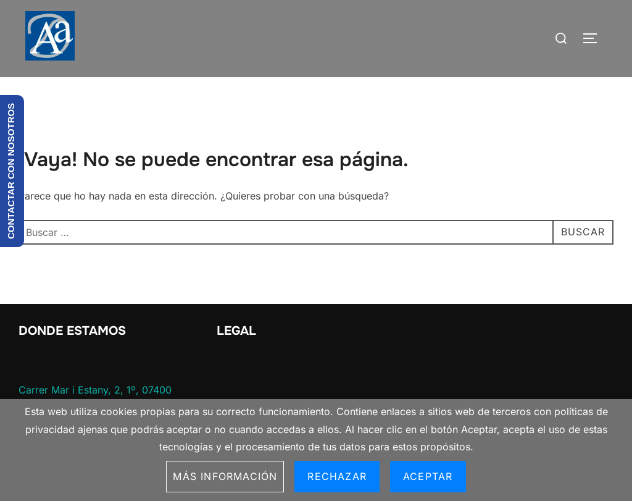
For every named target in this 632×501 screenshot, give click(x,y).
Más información (225, 476)
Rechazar (337, 476)
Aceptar (427, 476)
